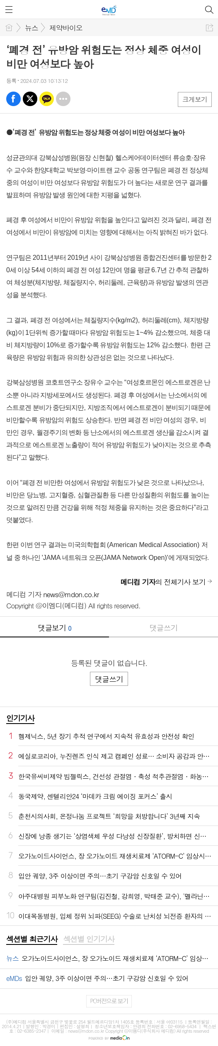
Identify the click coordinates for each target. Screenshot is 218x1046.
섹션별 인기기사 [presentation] (88, 939)
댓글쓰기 (164, 627)
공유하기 (209, 27)
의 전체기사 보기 (163, 582)
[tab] (31, 939)
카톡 (46, 99)
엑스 (30, 99)
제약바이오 (65, 28)
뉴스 (31, 28)
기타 (63, 99)
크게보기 (194, 99)
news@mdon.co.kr (71, 594)
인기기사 (20, 718)
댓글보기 (54, 627)
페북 (13, 99)
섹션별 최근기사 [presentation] (31, 939)
